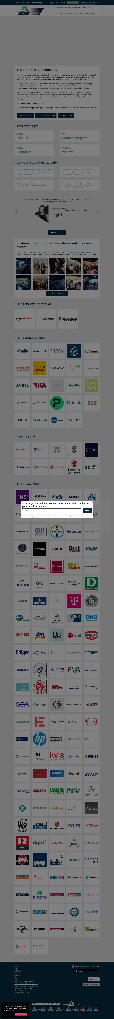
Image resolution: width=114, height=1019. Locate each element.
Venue (94, 14)
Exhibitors (76, 14)
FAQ (98, 14)
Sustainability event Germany (24, 988)
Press (16, 973)
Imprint (16, 979)
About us (17, 975)
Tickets (58, 14)
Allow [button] (21, 1014)
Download (17, 971)
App (15, 969)
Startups (82, 14)
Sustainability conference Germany (26, 984)
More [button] (13, 1010)
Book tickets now (25, 115)
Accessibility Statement (22, 993)
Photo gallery (18, 990)
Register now (93, 979)
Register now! (72, 2)
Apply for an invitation (46, 115)
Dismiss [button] (9, 1014)
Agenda (63, 14)
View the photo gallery (57, 293)
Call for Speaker (65, 115)
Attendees (89, 14)
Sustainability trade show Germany (26, 986)
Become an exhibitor (88, 3)
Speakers (69, 14)
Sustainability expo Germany (24, 982)
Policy (16, 977)
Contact (17, 966)
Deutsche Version (91, 985)
